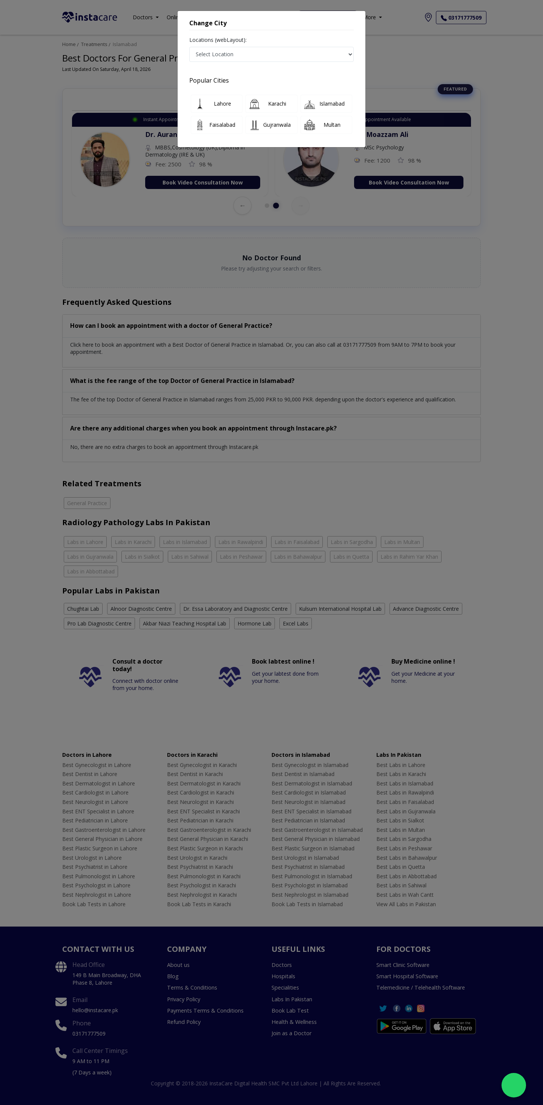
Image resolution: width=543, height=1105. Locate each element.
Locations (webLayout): (218, 39)
